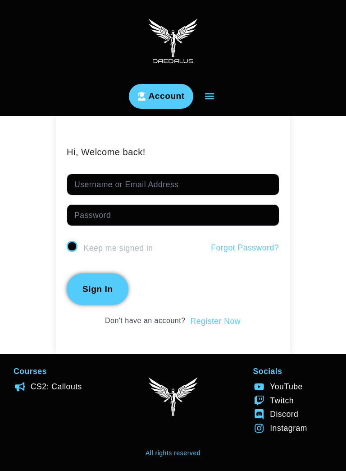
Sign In (97, 289)
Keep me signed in (118, 248)
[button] (209, 96)
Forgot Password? (245, 247)
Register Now (215, 321)
